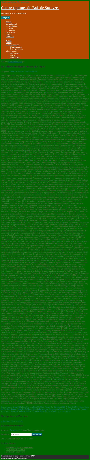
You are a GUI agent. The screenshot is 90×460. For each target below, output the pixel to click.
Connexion (10, 37)
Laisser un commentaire (28, 71)
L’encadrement (11, 24)
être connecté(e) (16, 430)
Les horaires (10, 30)
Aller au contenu (23, 2)
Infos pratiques (11, 51)
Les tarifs (9, 28)
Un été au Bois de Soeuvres (16, 452)
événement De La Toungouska (68, 409)
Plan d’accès (10, 32)
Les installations (12, 26)
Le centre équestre (12, 45)
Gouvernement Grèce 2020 (11, 407)
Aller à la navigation (8, 2)
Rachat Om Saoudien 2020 (55, 407)
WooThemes (22, 458)
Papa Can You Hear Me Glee (33, 407)
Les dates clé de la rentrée (12, 421)
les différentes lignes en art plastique (19, 448)
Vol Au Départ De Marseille (36, 411)
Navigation (5, 18)
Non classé (14, 71)
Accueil (8, 22)
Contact (8, 34)
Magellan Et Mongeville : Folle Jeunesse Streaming (36, 409)
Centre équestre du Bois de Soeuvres (30, 8)
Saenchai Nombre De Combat (59, 411)
